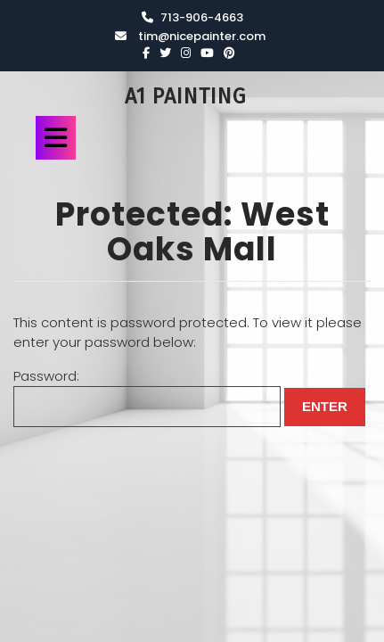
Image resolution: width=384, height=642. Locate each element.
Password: (147, 397)
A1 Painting (185, 96)
